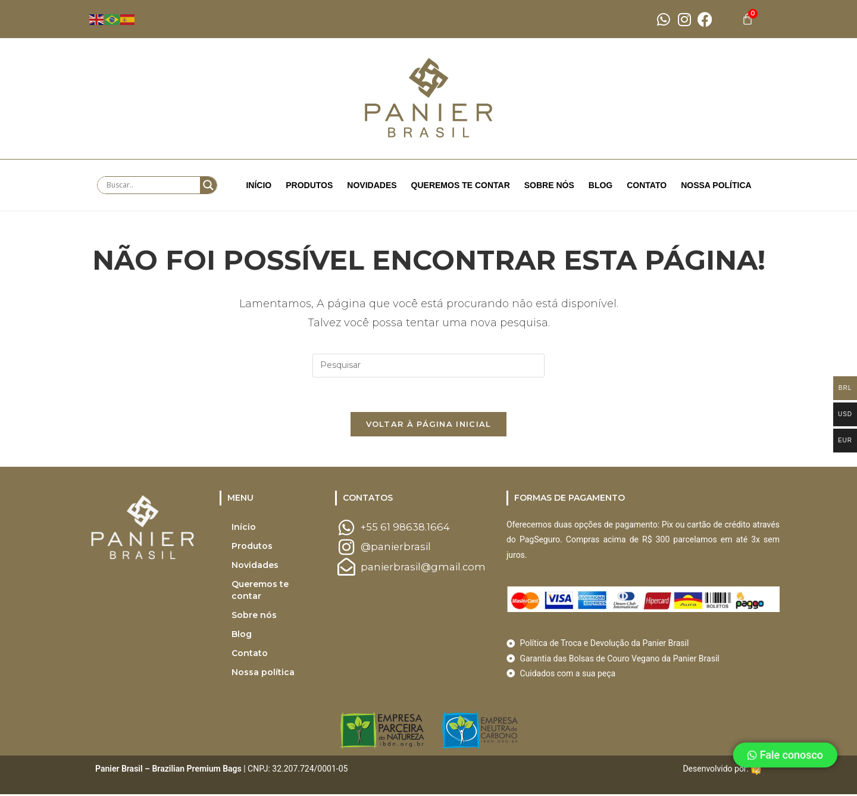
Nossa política (716, 185)
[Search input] (152, 185)
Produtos (309, 185)
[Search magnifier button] (208, 185)
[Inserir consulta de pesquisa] (428, 365)
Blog (600, 185)
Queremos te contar (460, 185)
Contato (647, 185)
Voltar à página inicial (429, 425)
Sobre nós (549, 185)
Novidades (371, 185)
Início (258, 185)
